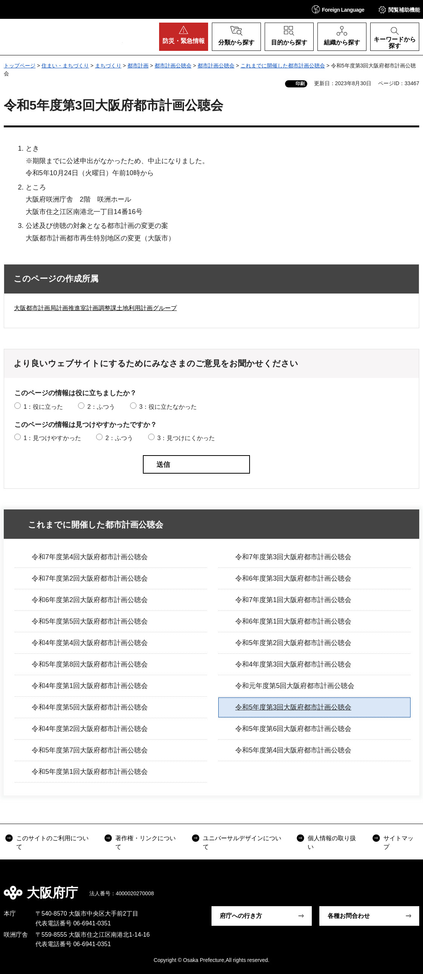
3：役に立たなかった (168, 407)
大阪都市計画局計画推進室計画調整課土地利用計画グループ (95, 308)
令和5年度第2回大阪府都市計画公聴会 (293, 643)
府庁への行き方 (241, 916)
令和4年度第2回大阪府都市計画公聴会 (90, 728)
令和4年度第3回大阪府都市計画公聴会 (293, 664)
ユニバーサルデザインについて (242, 842)
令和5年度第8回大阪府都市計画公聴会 (90, 664)
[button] (338, 9)
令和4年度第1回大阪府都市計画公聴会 (90, 686)
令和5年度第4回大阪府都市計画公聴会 (293, 750)
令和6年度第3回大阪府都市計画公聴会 (293, 578)
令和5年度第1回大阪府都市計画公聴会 (90, 771)
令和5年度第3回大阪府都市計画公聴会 (293, 707)
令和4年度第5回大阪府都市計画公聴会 (90, 707)
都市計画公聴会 (173, 66)
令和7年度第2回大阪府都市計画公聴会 (90, 578)
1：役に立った (43, 407)
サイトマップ (398, 842)
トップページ (19, 66)
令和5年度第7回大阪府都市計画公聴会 (90, 750)
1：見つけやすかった (52, 438)
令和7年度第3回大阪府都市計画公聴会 (293, 557)
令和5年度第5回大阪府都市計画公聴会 (90, 621)
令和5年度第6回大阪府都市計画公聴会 (293, 728)
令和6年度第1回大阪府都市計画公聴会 (293, 621)
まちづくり (108, 66)
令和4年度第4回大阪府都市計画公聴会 (90, 643)
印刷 (300, 83)
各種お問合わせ (349, 916)
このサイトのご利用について (52, 842)
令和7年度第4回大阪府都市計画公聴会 (90, 557)
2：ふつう (101, 407)
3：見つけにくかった (186, 438)
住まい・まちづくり (65, 66)
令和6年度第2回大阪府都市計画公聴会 (90, 600)
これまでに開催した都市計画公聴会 (283, 66)
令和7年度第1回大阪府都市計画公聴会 (293, 600)
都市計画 (138, 66)
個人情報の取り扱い (332, 842)
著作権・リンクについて (145, 842)
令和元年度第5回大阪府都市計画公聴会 (294, 686)
